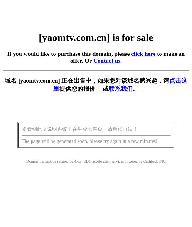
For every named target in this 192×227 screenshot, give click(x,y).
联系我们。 (124, 88)
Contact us (106, 60)
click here (143, 53)
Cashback (150, 161)
